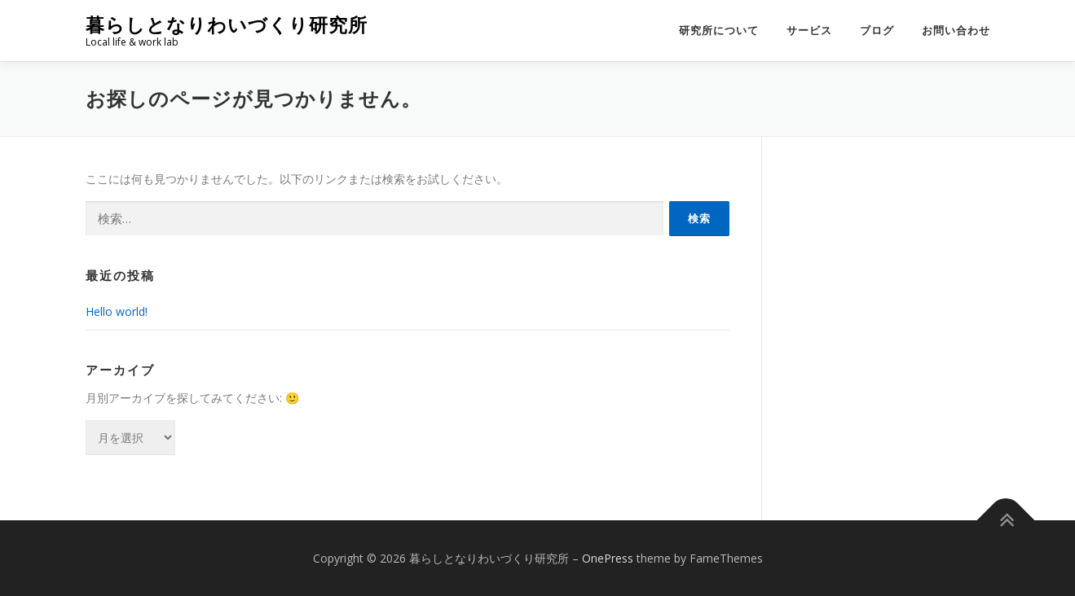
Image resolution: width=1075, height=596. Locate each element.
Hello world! (117, 311)
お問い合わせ (956, 30)
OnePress (607, 558)
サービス (809, 30)
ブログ (877, 30)
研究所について (719, 30)
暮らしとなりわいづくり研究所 (227, 25)
